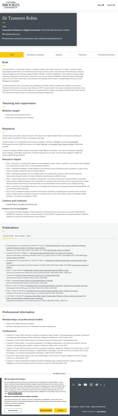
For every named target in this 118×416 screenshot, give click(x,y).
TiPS (21, 144)
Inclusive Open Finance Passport (62, 144)
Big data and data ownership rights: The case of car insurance (51, 253)
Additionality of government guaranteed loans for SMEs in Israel (46, 270)
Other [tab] (29, 236)
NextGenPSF (73, 142)
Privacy (88, 406)
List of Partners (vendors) (12, 405)
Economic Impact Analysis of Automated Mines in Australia (32, 280)
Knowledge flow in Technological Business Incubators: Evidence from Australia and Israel (56, 286)
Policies (82, 406)
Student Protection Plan (98, 406)
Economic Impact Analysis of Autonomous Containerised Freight (37, 275)
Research (59, 55)
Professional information (106, 55)
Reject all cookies (46, 410)
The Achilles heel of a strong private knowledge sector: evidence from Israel (52, 291)
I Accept (60, 410)
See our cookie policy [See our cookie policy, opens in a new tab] (15, 393)
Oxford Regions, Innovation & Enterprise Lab (21, 204)
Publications (82, 55)
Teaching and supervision (35, 55)
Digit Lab (44, 144)
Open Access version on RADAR (58, 250)
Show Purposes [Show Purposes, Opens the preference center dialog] (13, 410)
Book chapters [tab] (20, 236)
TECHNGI (56, 142)
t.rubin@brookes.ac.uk (11, 34)
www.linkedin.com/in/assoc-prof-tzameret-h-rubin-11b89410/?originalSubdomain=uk (32, 38)
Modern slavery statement (71, 406)
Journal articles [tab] (8, 236)
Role (11, 55)
